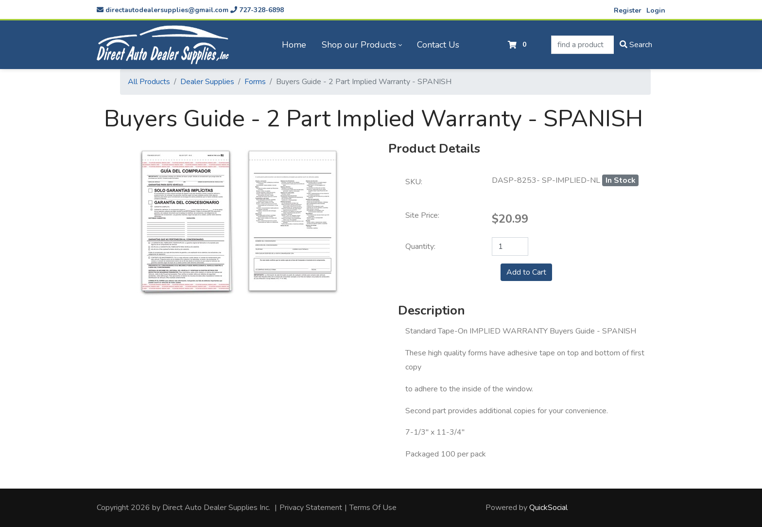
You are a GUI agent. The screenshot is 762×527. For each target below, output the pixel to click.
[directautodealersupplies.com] (163, 44)
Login (655, 10)
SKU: (413, 181)
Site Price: (422, 215)
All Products (149, 81)
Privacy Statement (310, 507)
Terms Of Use (373, 507)
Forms (255, 81)
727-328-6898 (257, 10)
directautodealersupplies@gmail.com (162, 10)
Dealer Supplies (207, 81)
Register (627, 10)
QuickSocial (548, 507)
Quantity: (420, 246)
